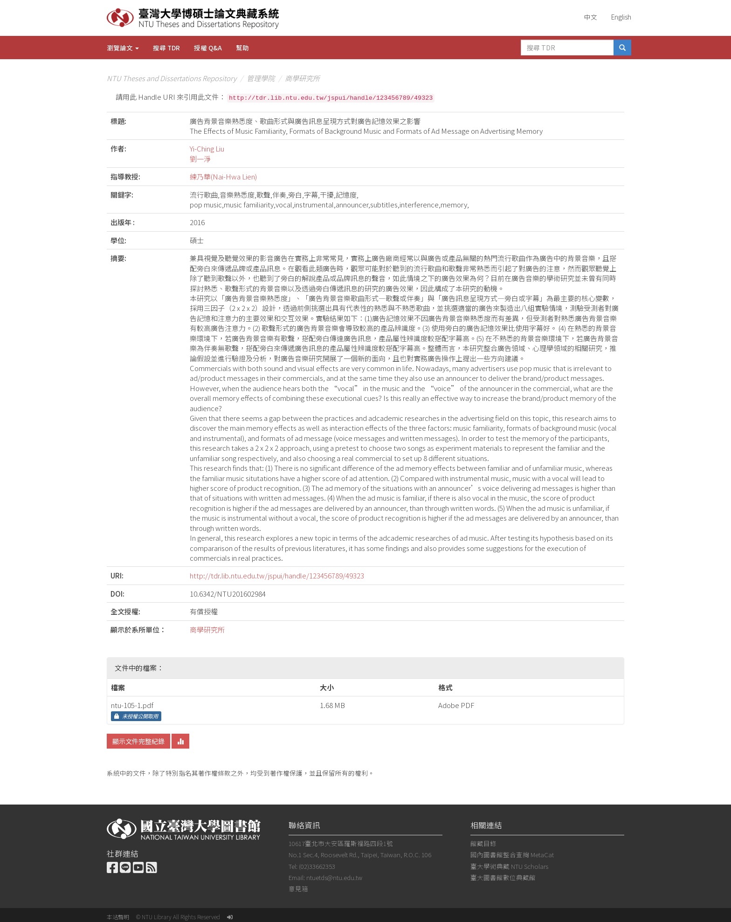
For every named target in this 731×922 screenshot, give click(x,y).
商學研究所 (302, 78)
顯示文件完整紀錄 (138, 741)
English (621, 16)
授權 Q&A (208, 47)
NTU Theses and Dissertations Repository (171, 78)
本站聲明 (118, 917)
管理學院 (261, 78)
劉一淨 (200, 159)
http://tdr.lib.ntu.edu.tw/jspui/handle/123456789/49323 (277, 575)
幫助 (242, 47)
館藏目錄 (483, 843)
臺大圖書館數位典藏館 (503, 877)
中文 (590, 16)
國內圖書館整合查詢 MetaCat (512, 854)
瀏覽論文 (123, 47)
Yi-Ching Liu (207, 148)
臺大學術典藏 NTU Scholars (509, 866)
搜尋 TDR (166, 47)
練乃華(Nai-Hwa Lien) (223, 176)
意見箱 (298, 888)
